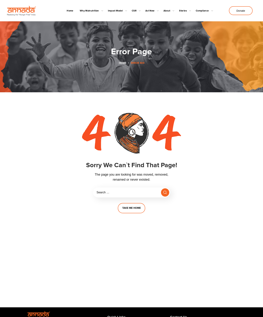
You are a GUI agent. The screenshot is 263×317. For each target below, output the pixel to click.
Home (122, 63)
